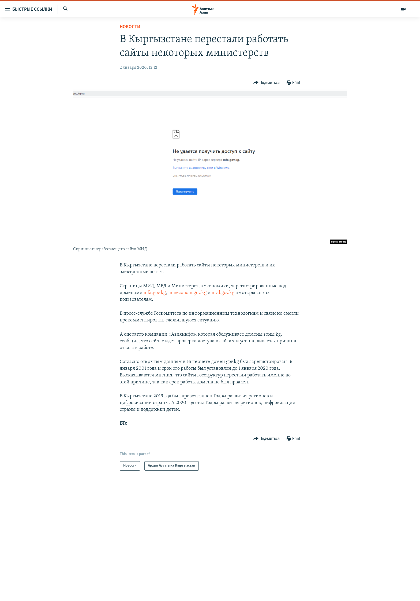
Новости (130, 27)
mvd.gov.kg (223, 292)
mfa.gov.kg (155, 292)
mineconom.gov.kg (187, 292)
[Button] (266, 82)
